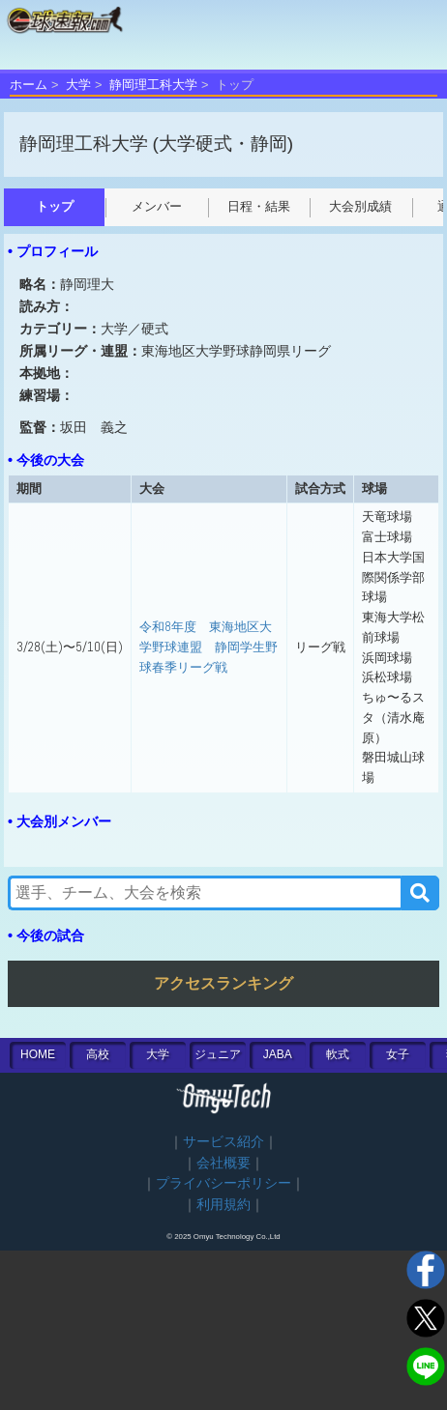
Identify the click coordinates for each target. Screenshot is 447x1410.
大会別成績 (360, 206)
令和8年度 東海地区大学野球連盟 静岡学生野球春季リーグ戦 (208, 647)
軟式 (337, 1054)
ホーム (28, 84)
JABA (277, 1054)
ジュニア (217, 1054)
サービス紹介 (223, 1142)
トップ (55, 206)
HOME (37, 1054)
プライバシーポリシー (223, 1183)
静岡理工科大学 (153, 84)
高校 (97, 1054)
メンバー (157, 206)
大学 (78, 84)
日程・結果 (258, 206)
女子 (397, 1054)
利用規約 (223, 1204)
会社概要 (223, 1163)
